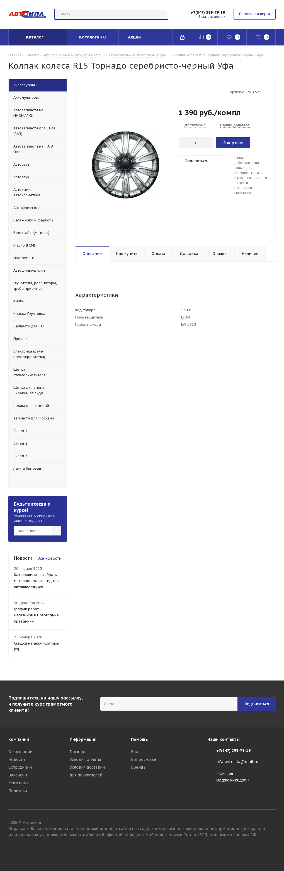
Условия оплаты (85, 759)
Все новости (49, 558)
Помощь (78, 751)
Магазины (18, 782)
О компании (20, 751)
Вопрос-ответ (144, 759)
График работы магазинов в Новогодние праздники (36, 615)
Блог (135, 751)
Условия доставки (87, 767)
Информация (83, 739)
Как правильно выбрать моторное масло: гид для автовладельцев (36, 580)
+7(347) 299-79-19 (208, 12)
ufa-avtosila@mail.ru (237, 761)
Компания (18, 739)
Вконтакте (271, 851)
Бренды (138, 767)
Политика (17, 790)
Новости (16, 759)
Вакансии (17, 775)
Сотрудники (20, 767)
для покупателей (86, 775)
